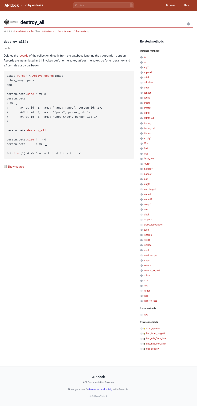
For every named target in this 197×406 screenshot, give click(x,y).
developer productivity (100, 389)
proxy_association (153, 224)
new (146, 209)
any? (146, 67)
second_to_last (152, 270)
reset (146, 250)
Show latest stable (23, 31)
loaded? (148, 199)
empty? (147, 138)
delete (147, 113)
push (146, 229)
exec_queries (153, 328)
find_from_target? (155, 333)
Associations (64, 31)
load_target (150, 189)
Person (22, 75)
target (147, 290)
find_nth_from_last (156, 338)
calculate (148, 82)
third (146, 295)
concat (147, 92)
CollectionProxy (81, 31)
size (30, 94)
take (146, 285)
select (147, 275)
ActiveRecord (48, 31)
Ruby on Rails (34, 5)
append (148, 72)
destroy (148, 123)
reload (147, 239)
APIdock (12, 5)
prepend (148, 219)
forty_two (149, 158)
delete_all (149, 118)
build (146, 77)
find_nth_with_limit (156, 343)
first (146, 153)
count (147, 97)
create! (147, 107)
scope (147, 260)
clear (146, 87)
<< (145, 57)
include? (148, 168)
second (148, 265)
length (147, 184)
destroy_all (36, 130)
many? (147, 204)
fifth (146, 143)
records (23, 56)
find (17, 153)
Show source (16, 166)
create (147, 102)
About (186, 5)
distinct (148, 133)
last (146, 178)
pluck (146, 214)
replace (148, 245)
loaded (147, 194)
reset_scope (150, 255)
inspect (148, 174)
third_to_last (150, 300)
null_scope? (152, 348)
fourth (147, 163)
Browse (169, 5)
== (145, 62)
